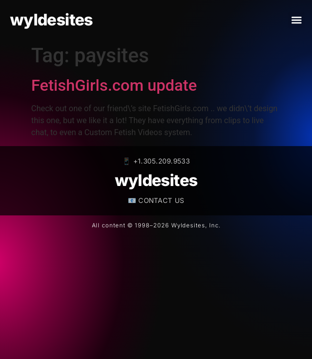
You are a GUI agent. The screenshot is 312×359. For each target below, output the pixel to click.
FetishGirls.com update (114, 85)
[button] (296, 20)
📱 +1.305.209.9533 (156, 161)
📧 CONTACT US (156, 200)
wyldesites (51, 19)
